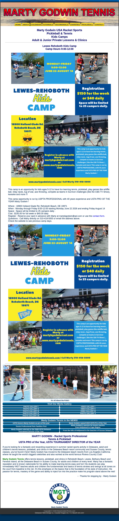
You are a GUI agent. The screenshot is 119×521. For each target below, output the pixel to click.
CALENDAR (36, 25)
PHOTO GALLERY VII (31, 416)
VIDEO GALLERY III (88, 411)
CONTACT (99, 25)
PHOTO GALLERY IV (31, 413)
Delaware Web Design (43, 513)
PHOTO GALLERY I (30, 407)
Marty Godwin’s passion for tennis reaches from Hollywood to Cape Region (88, 426)
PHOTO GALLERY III (31, 411)
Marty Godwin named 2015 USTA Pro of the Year (88, 423)
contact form (98, 216)
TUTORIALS (48, 25)
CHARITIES (75, 25)
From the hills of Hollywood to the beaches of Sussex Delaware (88, 430)
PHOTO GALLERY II (31, 409)
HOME (18, 25)
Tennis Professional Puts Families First (31, 426)
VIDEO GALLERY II (88, 409)
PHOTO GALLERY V (88, 413)
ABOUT (26, 25)
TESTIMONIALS (61, 25)
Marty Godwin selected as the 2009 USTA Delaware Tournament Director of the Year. (31, 430)
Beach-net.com (78, 513)
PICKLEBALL (87, 25)
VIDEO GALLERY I (88, 407)
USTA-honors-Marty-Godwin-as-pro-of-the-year (31, 423)
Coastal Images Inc (61, 513)
